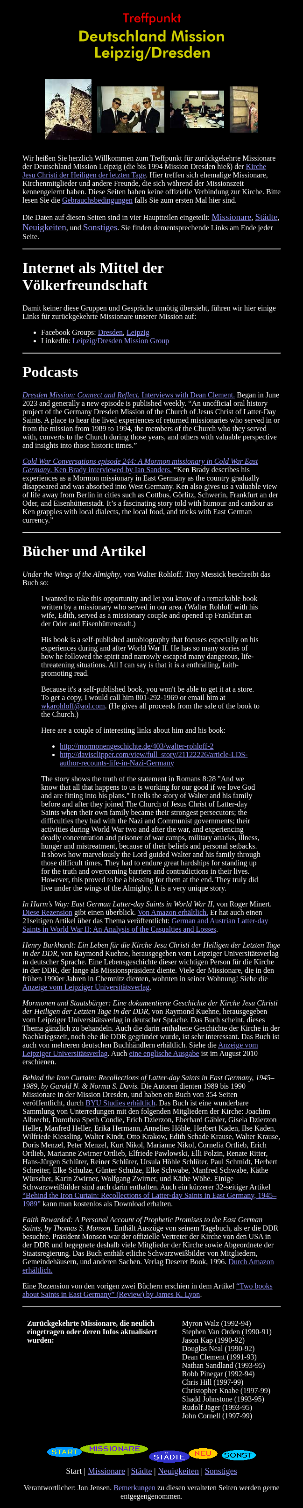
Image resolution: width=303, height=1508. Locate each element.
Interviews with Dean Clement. (128, 395)
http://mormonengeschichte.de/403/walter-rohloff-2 (137, 746)
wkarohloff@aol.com (73, 706)
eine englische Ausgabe (164, 1053)
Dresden (110, 332)
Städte (141, 1471)
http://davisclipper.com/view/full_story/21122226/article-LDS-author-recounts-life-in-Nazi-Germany (153, 758)
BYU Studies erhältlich (120, 1103)
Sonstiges (221, 1471)
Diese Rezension (47, 912)
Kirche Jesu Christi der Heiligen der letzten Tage (144, 171)
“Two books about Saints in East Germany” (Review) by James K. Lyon (147, 1290)
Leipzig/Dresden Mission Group (120, 341)
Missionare (106, 1471)
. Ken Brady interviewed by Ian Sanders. (140, 465)
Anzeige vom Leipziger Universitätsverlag (85, 987)
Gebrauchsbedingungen (97, 200)
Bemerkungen (134, 1488)
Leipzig (138, 332)
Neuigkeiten (178, 1471)
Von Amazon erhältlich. (173, 912)
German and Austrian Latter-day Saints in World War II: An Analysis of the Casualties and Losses (145, 925)
